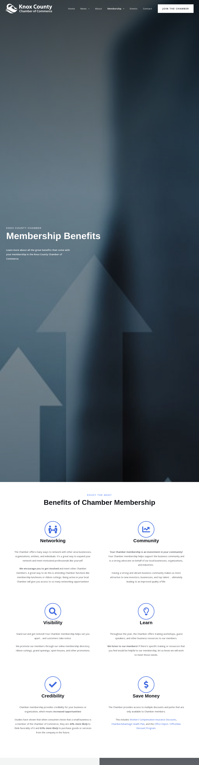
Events (135, 8)
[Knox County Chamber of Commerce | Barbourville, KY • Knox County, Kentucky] (28, 8)
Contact (147, 8)
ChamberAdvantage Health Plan (128, 723)
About (101, 8)
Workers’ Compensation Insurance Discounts (153, 719)
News (88, 8)
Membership (117, 8)
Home (75, 8)
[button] (91, 8)
